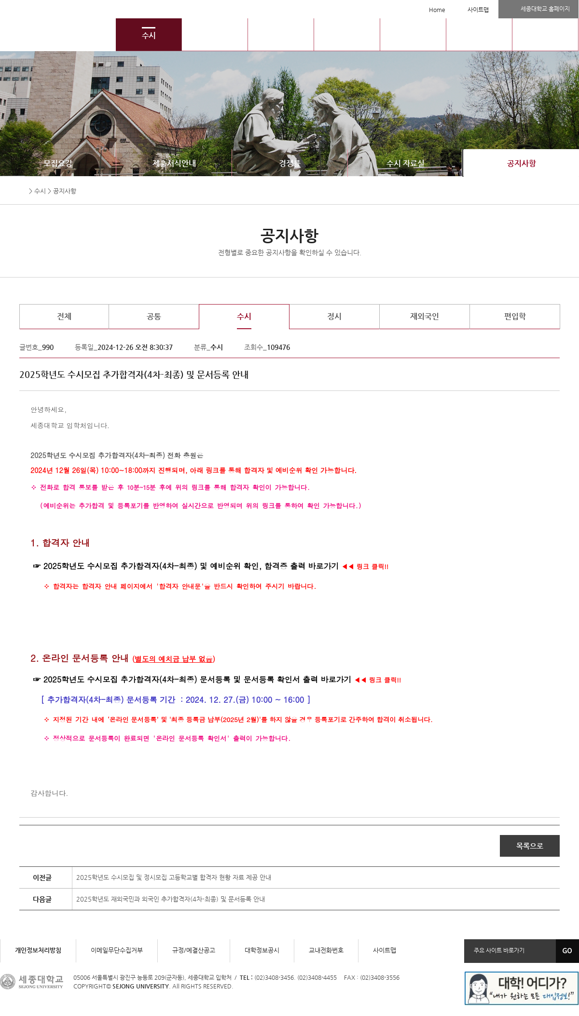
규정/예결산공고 (193, 950)
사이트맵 (478, 9)
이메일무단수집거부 (117, 950)
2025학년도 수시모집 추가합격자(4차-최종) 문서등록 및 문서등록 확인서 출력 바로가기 (197, 679)
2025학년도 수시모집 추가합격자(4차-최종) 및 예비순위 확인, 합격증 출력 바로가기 (191, 565)
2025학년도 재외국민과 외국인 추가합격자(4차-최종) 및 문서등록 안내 (170, 899)
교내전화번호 (326, 950)
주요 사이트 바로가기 (499, 950)
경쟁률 (290, 163)
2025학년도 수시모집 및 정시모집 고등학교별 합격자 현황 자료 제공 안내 (173, 877)
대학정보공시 (262, 950)
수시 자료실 (405, 163)
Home (437, 9)
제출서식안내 (174, 163)
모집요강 (57, 163)
